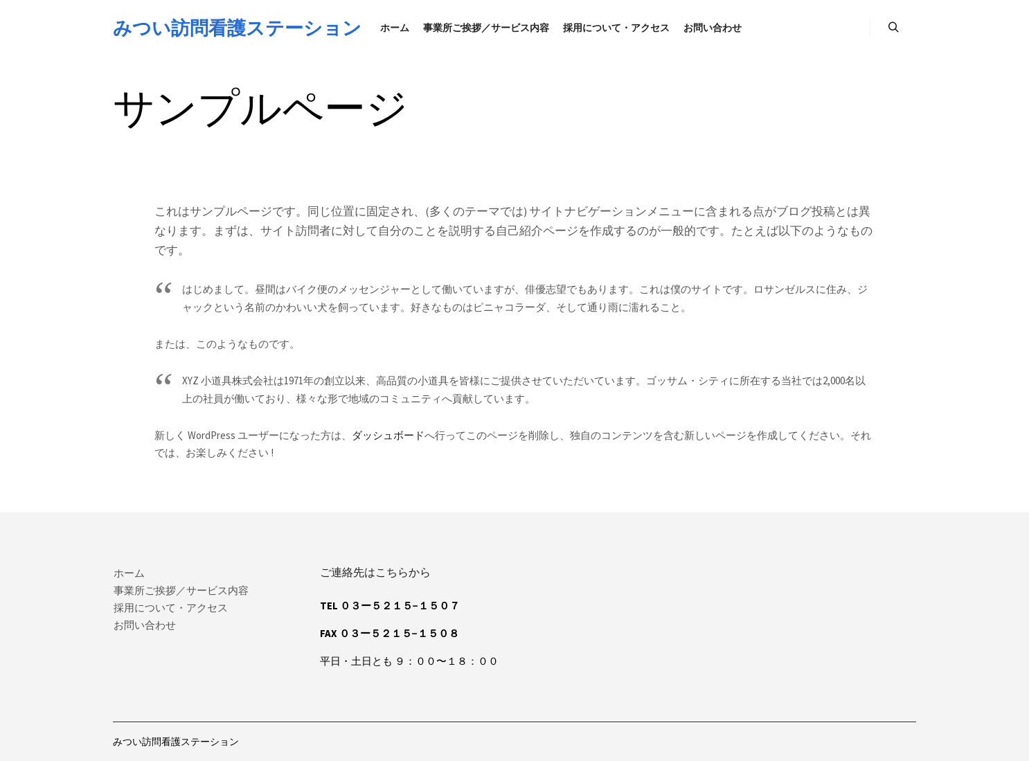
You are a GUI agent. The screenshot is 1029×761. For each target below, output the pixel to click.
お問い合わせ (145, 625)
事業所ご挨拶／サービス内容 (181, 590)
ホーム (129, 573)
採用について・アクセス (171, 607)
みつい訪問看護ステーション (182, 27)
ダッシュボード (388, 435)
